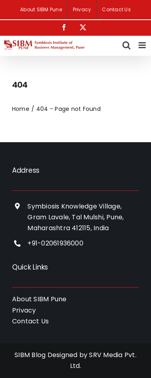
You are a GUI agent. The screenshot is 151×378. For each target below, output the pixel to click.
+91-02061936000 (55, 243)
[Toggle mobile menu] (143, 45)
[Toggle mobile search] (126, 45)
